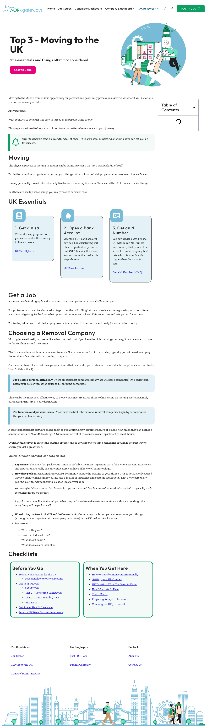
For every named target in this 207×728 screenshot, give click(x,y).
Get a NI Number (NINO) (127, 272)
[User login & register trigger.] (172, 9)
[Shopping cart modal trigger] (166, 9)
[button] (120, 8)
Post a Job (191, 8)
